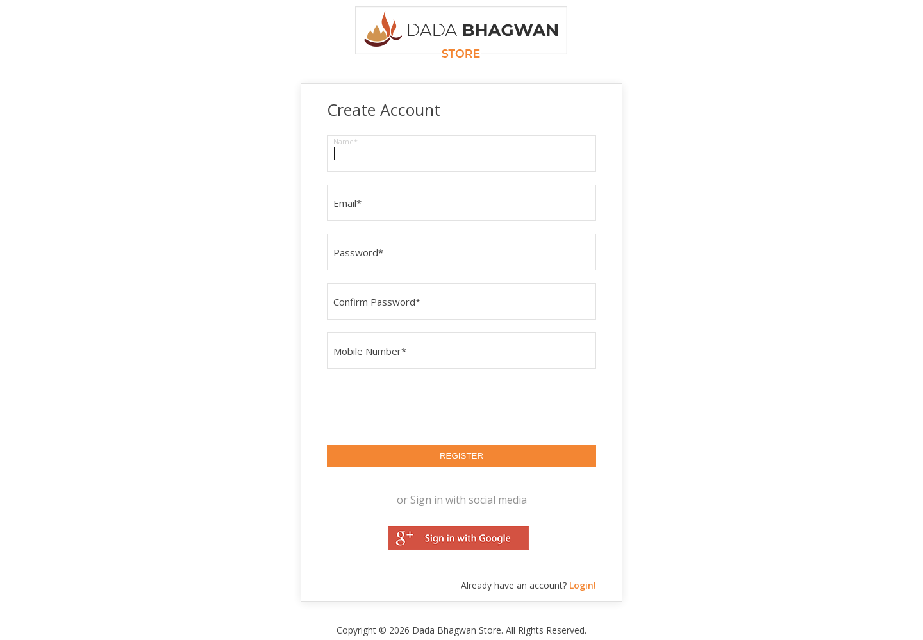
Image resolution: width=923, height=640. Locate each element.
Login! (582, 585)
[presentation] (424, 407)
